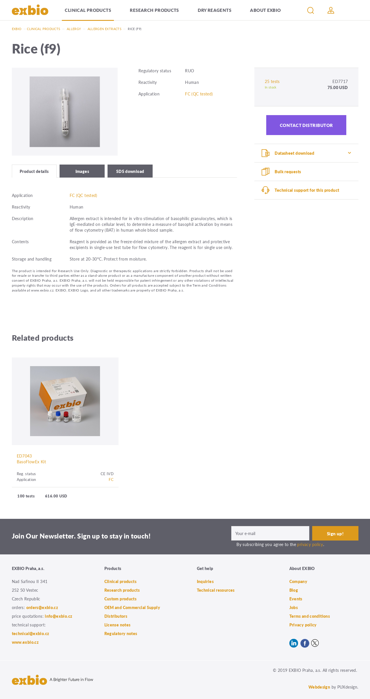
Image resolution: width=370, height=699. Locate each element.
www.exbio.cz (25, 642)
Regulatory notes (120, 633)
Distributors (115, 616)
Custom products (120, 599)
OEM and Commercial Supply (132, 607)
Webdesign (319, 687)
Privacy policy (303, 625)
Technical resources (216, 590)
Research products (154, 10)
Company (298, 581)
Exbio (17, 29)
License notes (117, 625)
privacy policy (310, 544)
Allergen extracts (104, 29)
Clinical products (88, 10)
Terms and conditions (309, 616)
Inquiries (205, 581)
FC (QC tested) (199, 94)
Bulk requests (288, 171)
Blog (293, 590)
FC (111, 479)
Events (295, 599)
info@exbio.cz (58, 616)
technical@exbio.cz (30, 633)
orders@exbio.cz (42, 607)
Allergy (74, 29)
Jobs (293, 607)
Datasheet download (294, 153)
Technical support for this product (307, 190)
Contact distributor (306, 125)
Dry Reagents (214, 10)
